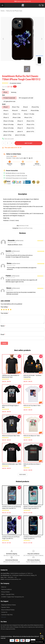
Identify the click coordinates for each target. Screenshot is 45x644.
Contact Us (4, 612)
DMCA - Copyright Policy (7, 594)
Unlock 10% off (41, 636)
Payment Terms (5, 607)
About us (3, 587)
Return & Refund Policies (7, 609)
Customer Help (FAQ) (7, 614)
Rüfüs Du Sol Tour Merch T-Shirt (32, 405)
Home (2, 11)
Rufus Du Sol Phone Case (14, 11)
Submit (4, 343)
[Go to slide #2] (27, 69)
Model (4, 104)
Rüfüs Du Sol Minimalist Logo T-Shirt (11, 464)
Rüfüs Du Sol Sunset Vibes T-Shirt (11, 435)
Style (3, 95)
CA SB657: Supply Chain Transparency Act (12, 596)
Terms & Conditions (6, 589)
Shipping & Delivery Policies (8, 605)
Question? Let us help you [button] (37, 642)
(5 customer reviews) (15, 83)
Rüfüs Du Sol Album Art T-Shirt (32, 435)
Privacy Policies (5, 592)
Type (3, 89)
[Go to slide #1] (18, 69)
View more (22, 474)
